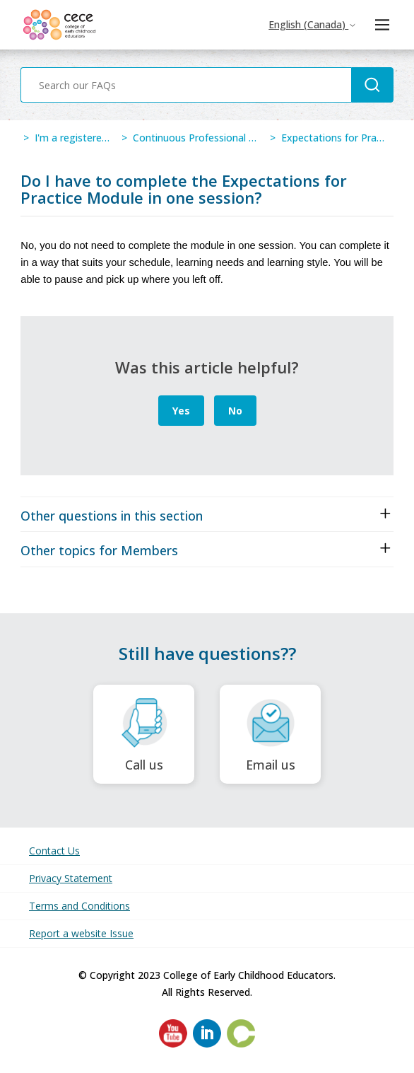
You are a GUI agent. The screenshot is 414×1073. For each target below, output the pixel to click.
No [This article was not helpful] (235, 410)
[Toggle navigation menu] (382, 25)
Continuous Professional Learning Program (233, 137)
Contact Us (54, 850)
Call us (143, 734)
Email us (270, 734)
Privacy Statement (70, 878)
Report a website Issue (81, 933)
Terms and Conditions (79, 905)
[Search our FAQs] (185, 85)
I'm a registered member (92, 137)
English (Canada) (312, 24)
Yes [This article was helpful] (181, 410)
